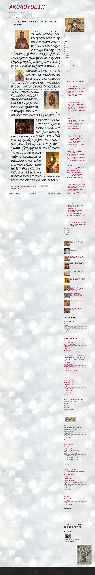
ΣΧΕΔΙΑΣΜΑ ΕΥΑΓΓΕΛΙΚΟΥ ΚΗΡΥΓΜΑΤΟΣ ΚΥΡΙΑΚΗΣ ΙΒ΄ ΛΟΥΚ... (76, 161)
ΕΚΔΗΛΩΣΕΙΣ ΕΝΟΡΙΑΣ (69, 342)
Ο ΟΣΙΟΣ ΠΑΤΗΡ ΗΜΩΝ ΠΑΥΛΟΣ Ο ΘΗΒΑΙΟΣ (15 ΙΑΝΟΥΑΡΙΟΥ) (74, 175)
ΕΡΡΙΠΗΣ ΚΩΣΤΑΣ (68, 448)
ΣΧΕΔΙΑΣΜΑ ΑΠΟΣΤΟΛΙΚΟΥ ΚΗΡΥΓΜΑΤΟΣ (73, 399)
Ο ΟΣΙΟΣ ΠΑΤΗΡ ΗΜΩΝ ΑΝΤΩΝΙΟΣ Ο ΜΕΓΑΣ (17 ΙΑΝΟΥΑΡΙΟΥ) (75, 152)
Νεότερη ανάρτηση (14, 193)
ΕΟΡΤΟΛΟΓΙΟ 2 (17, 188)
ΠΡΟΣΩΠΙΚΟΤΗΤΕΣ (68, 390)
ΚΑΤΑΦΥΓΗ (66, 468)
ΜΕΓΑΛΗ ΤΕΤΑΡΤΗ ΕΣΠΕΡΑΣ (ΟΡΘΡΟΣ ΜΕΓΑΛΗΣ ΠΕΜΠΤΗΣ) (77, 257)
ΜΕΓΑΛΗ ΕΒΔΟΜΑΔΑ (69, 372)
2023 (67, 49)
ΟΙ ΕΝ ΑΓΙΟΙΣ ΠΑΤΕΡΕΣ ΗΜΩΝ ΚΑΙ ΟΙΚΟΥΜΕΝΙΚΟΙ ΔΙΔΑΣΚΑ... (74, 98)
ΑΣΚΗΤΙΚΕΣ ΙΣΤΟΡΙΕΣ (69, 329)
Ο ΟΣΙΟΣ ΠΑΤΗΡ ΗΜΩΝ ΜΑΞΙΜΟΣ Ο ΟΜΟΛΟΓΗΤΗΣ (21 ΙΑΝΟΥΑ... (75, 139)
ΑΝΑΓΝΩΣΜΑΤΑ (67, 323)
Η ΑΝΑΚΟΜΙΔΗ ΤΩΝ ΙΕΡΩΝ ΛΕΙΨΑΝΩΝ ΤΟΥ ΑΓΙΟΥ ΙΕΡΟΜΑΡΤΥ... (75, 102)
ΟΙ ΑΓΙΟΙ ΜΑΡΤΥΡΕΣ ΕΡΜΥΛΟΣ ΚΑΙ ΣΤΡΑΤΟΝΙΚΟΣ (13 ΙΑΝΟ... (74, 181)
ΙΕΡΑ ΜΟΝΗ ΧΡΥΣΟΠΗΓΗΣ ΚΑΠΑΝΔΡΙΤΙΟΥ (73, 466)
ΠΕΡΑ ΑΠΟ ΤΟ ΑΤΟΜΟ (69, 493)
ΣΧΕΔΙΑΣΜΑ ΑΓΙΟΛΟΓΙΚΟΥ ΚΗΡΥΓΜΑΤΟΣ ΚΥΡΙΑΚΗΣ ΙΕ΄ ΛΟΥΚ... (76, 121)
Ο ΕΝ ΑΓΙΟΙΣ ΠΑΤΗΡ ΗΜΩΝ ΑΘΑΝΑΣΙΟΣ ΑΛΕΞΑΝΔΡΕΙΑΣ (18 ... (76, 145)
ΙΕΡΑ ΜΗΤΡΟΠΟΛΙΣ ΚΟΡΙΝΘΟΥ (71, 459)
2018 (67, 59)
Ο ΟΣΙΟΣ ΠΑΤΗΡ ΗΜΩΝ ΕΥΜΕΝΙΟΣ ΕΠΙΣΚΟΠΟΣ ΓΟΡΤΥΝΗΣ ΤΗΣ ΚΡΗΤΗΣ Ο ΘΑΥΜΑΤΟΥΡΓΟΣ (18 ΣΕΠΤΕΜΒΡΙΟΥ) (76, 288)
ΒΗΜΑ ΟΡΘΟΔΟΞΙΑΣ (69, 437)
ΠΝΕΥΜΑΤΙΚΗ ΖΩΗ (68, 384)
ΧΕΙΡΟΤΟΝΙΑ (67, 411)
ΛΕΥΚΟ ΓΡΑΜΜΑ (68, 368)
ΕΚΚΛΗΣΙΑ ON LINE (68, 444)
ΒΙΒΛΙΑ (65, 331)
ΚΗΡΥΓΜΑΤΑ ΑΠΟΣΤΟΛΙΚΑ (70, 364)
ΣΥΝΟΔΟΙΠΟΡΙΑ (68, 498)
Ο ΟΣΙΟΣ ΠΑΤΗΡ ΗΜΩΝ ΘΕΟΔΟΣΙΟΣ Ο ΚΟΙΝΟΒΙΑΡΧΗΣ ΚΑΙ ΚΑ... (75, 187)
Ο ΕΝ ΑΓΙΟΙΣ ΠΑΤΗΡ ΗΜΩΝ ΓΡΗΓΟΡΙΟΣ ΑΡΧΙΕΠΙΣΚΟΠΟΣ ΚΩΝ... (75, 114)
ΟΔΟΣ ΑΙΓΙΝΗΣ (67, 476)
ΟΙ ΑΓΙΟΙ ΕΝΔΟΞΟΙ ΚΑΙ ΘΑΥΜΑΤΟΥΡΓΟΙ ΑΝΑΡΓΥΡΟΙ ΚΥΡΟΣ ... (75, 82)
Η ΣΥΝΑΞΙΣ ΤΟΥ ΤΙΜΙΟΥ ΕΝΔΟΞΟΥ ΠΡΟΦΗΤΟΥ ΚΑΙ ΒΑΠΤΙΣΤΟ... (74, 211)
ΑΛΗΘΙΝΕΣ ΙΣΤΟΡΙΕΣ (69, 321)
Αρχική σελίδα (34, 193)
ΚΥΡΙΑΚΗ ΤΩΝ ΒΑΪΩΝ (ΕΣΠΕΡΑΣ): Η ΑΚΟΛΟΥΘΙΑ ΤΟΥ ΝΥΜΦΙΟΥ (77, 279)
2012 (67, 232)
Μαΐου (68, 71)
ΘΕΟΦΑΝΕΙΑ (67, 354)
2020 (67, 55)
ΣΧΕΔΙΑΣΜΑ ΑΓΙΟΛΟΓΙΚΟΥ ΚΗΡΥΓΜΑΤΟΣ (73, 397)
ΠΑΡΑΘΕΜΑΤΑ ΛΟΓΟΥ (69, 489)
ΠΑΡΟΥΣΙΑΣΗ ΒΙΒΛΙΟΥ (69, 380)
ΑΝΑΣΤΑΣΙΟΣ (67, 433)
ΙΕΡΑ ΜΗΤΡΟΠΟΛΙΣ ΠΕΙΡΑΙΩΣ (71, 461)
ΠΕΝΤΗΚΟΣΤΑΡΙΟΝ (68, 382)
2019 (67, 57)
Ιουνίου (68, 69)
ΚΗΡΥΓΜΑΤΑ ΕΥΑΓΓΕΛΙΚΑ (70, 366)
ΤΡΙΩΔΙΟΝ (66, 407)
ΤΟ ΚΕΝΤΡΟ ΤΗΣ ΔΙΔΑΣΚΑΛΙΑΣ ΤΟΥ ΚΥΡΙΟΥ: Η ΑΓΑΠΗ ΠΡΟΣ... (75, 132)
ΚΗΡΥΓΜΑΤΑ (67, 362)
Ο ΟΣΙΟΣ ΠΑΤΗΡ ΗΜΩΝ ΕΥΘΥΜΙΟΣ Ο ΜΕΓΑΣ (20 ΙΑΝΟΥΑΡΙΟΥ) (75, 142)
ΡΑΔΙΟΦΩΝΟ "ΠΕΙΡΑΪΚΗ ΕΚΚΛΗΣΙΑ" (72, 494)
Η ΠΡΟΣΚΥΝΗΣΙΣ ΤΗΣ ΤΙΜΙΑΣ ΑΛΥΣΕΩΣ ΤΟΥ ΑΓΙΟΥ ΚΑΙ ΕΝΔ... (75, 168)
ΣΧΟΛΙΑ (66, 403)
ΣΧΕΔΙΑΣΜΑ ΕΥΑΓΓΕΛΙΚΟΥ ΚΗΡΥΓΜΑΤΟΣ (73, 401)
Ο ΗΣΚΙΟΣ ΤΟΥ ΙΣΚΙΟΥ (69, 474)
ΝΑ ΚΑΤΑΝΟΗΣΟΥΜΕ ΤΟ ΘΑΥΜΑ (74, 172)
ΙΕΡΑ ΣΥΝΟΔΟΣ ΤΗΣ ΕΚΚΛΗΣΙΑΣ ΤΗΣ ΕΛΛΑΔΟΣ (75, 355)
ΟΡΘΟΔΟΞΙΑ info (68, 478)
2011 (67, 234)
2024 (67, 47)
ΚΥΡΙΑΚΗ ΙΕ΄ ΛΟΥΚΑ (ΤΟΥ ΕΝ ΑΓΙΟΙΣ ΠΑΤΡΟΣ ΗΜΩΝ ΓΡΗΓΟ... (75, 124)
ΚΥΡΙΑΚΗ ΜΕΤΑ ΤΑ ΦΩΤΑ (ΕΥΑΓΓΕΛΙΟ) (75, 200)
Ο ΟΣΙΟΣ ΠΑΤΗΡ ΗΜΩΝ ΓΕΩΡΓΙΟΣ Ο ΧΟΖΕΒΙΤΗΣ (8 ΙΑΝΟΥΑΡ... (75, 206)
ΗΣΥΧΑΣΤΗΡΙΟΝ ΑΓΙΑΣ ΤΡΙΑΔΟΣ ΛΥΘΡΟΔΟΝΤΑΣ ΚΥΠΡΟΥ (71, 451)
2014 (67, 228)
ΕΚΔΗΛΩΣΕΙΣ (67, 340)
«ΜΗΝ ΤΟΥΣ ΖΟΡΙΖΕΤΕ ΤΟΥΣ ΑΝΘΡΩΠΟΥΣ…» (76, 249)
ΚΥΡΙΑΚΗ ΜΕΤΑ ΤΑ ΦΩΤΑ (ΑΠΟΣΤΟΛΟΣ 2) (76, 195)
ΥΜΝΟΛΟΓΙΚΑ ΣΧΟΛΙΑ (69, 409)
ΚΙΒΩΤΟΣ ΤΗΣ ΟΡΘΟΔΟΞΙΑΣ (70, 469)
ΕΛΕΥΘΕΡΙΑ (67, 446)
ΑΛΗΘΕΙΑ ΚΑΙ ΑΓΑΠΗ (71, 208)
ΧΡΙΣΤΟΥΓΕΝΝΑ (67, 413)
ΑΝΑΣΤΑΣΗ (66, 325)
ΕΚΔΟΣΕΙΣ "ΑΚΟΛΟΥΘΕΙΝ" (70, 344)
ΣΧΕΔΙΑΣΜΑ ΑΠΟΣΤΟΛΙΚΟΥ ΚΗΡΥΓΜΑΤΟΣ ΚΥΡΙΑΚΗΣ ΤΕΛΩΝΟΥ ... (76, 85)
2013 (67, 230)
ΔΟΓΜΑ (66, 441)
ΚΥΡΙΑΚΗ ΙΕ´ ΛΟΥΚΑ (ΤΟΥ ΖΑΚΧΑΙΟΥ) (75, 126)
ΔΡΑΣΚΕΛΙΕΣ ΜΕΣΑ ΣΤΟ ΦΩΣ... (71, 338)
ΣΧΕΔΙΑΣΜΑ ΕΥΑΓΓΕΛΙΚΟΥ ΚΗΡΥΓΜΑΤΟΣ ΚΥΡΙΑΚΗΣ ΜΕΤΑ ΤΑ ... (76, 193)
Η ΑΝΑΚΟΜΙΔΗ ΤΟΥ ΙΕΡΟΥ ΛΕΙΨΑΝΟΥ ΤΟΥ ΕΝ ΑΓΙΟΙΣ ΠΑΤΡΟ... (76, 108)
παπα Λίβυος (67, 487)
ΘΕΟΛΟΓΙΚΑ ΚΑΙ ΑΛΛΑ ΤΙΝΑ (70, 453)
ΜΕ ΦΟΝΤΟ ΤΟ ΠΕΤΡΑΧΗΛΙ (70, 370)
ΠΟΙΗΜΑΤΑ (66, 386)
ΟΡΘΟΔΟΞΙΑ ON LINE (69, 480)
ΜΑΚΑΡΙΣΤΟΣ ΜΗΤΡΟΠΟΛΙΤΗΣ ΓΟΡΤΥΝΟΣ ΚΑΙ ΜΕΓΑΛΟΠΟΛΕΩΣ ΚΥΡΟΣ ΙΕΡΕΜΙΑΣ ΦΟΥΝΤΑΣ (75, 472)
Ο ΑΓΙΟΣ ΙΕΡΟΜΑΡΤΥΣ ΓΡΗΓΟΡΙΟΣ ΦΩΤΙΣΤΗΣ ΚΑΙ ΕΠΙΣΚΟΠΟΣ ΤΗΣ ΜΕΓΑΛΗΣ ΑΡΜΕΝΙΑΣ (76, 295)
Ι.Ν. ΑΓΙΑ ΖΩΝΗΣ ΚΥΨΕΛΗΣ (70, 455)
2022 (67, 51)
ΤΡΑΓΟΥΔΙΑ (66, 405)
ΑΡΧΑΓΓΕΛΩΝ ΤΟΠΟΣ (69, 435)
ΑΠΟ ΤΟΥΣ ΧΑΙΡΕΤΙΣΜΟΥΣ (70, 327)
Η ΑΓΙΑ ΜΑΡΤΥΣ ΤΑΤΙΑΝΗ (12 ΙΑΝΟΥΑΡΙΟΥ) (76, 184)
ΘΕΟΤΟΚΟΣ (67, 352)
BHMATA (66, 502)
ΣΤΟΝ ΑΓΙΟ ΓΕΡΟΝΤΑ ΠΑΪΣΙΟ (73, 170)
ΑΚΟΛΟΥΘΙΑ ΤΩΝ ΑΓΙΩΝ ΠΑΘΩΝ (77, 300)
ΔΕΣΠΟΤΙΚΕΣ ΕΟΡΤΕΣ (69, 337)
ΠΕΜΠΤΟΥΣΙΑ (67, 491)
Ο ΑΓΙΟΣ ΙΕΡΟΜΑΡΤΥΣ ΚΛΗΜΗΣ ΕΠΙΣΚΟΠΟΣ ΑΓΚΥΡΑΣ (74, 129)
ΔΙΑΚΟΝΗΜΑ (67, 439)
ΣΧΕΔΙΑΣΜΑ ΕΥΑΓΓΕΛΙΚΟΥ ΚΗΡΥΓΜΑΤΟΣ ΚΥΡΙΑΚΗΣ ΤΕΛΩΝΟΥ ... (76, 89)
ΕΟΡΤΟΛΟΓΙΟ (67, 346)
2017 (67, 61)
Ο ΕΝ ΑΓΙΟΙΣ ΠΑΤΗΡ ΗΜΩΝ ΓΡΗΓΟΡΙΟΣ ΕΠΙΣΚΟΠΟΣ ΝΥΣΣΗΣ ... (75, 190)
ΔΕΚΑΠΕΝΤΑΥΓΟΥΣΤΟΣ (69, 335)
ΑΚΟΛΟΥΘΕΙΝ (27, 7)
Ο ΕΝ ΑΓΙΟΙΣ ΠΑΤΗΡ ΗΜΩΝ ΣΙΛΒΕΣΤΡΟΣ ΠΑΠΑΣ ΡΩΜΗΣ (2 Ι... (76, 225)
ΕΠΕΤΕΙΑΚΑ (67, 350)
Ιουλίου (68, 67)
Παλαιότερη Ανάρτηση (54, 193)
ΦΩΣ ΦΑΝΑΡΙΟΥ (68, 500)
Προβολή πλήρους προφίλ (69, 541)
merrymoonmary (53, 572)
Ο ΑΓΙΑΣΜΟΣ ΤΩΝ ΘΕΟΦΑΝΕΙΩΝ (74, 213)
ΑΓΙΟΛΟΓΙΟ (66, 319)
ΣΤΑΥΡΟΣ (66, 394)
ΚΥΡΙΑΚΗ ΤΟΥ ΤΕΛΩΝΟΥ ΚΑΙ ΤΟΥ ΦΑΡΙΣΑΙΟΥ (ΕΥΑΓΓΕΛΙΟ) (74, 95)
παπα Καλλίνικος (67, 485)
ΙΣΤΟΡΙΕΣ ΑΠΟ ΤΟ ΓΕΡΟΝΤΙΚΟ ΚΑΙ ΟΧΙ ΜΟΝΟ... (75, 357)
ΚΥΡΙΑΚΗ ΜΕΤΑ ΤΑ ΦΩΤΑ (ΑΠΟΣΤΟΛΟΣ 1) (76, 198)
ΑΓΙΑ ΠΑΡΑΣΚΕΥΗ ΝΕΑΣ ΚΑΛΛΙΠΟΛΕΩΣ (73, 427)
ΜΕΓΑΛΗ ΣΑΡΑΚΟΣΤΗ (69, 374)
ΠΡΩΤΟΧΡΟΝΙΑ (67, 392)
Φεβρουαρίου (70, 78)
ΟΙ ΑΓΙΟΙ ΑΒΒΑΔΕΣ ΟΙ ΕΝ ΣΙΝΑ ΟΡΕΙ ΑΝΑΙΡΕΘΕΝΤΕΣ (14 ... (75, 178)
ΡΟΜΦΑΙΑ (66, 496)
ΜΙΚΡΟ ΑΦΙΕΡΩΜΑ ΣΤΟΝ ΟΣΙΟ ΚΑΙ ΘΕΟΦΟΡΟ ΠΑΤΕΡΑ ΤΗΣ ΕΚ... (74, 148)
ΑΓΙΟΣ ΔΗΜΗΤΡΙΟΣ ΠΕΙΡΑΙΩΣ (70, 429)
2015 (67, 64)
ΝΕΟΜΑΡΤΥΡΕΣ (67, 379)
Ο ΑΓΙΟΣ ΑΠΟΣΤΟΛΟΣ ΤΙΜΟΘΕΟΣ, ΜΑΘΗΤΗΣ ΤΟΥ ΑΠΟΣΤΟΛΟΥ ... (74, 136)
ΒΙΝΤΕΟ (66, 333)
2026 (67, 43)
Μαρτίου (69, 76)
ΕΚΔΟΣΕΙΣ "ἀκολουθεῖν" (69, 443)
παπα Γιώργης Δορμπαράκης (72, 539)
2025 (67, 45)
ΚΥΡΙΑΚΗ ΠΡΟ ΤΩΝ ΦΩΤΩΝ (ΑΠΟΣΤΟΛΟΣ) (76, 222)
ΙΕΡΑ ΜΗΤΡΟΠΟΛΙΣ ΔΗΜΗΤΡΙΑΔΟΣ (72, 457)
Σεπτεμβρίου (70, 65)
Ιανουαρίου (69, 80)
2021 (67, 53)
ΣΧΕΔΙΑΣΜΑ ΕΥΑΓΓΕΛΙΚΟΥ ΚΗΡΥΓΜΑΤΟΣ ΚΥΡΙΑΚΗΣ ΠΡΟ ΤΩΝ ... (76, 219)
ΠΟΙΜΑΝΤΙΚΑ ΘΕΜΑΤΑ (69, 388)
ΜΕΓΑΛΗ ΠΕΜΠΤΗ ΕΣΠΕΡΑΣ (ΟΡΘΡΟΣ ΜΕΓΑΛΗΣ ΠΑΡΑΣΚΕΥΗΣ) (76, 265)
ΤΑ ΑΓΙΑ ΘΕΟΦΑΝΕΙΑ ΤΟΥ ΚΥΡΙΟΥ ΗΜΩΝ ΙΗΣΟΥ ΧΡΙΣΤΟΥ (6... (76, 216)
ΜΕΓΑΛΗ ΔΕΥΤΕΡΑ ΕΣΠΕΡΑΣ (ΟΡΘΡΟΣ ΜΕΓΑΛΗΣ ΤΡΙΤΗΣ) (76, 242)
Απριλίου (69, 73)
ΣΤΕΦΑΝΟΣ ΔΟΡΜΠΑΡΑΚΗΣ (70, 396)
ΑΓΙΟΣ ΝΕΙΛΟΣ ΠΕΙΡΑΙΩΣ (69, 431)
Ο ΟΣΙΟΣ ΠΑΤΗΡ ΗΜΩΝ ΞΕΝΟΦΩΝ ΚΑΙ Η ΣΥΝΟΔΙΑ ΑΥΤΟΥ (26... (76, 111)
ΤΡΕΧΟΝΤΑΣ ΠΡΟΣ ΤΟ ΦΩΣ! (76, 271)
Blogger (62, 572)
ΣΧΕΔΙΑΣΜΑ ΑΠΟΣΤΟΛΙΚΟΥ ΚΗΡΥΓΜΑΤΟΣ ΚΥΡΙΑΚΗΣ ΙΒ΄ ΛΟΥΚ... (76, 155)
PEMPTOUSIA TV (68, 504)
